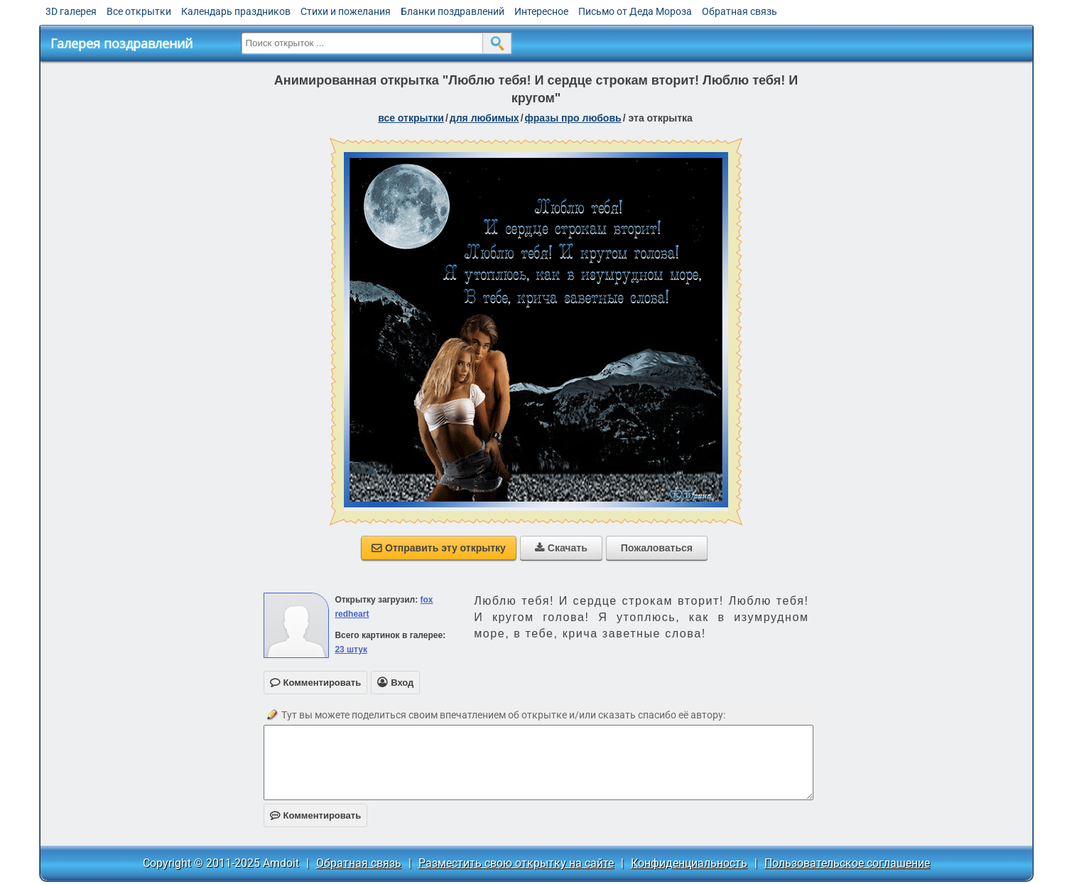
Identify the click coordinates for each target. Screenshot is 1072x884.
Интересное (541, 11)
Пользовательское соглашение (847, 863)
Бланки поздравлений (452, 11)
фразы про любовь (573, 118)
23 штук (351, 649)
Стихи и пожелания (346, 11)
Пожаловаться (657, 548)
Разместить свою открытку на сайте (516, 863)
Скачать (561, 548)
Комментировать (316, 815)
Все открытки (139, 11)
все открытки (411, 118)
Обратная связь (739, 11)
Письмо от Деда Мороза (635, 11)
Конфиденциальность (689, 863)
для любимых (484, 118)
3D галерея (71, 11)
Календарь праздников (236, 11)
